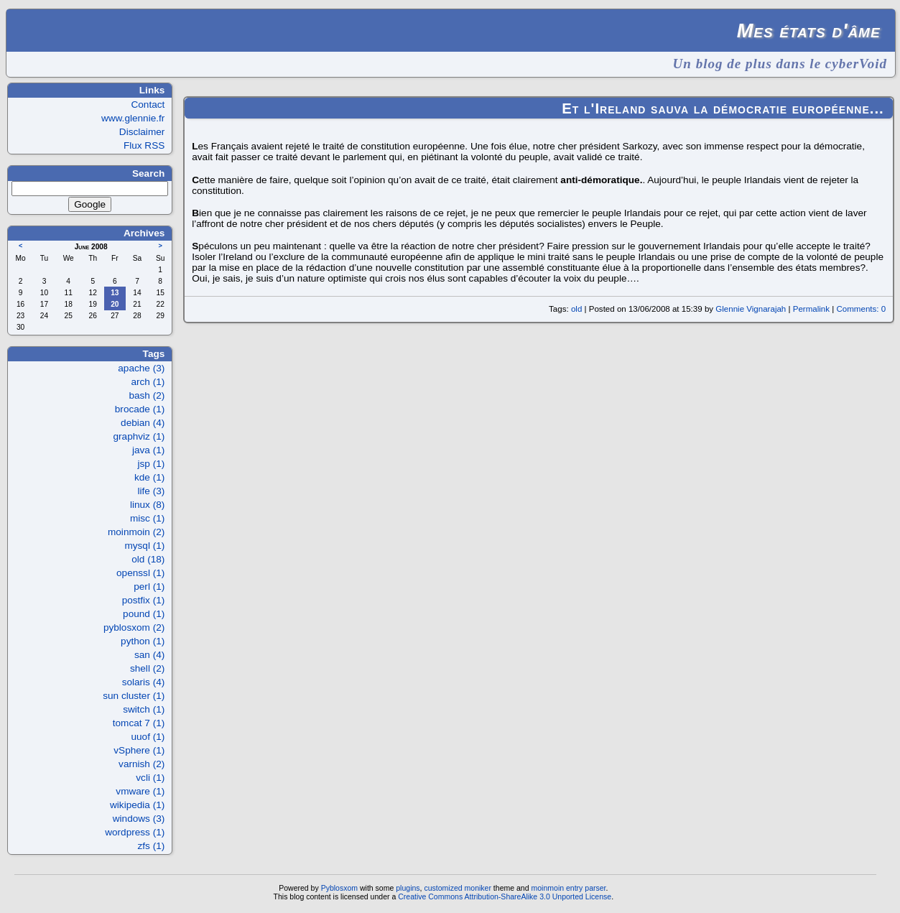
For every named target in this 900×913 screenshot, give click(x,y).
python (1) (142, 641)
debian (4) (142, 422)
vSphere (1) (138, 750)
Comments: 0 (861, 309)
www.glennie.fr (132, 118)
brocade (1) (140, 409)
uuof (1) (147, 736)
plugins (407, 888)
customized (443, 888)
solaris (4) (143, 682)
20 (115, 304)
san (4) (149, 654)
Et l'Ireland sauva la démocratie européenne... (723, 108)
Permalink (811, 309)
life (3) (151, 491)
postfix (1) (143, 600)
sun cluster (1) (133, 695)
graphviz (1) (139, 436)
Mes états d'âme (809, 30)
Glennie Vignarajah (750, 309)
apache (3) (141, 368)
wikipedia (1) (137, 805)
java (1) (148, 450)
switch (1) (143, 709)
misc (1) (147, 518)
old (576, 309)
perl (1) (149, 586)
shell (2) (147, 668)
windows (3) (139, 818)
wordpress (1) (134, 832)
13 (115, 293)
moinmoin (547, 888)
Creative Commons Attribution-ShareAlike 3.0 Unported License (504, 896)
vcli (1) (150, 777)
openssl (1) (140, 572)
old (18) (147, 559)
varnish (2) (141, 764)
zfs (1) (151, 845)
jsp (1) (151, 463)
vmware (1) (140, 791)
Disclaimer (141, 131)
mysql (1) (144, 545)
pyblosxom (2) (133, 627)
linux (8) (147, 504)
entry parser (586, 888)
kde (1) (149, 477)
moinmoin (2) (136, 532)
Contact (147, 104)
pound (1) (143, 613)
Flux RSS (144, 145)
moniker (478, 888)
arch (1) (147, 381)
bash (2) (146, 395)
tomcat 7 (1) (139, 723)
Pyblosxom (339, 888)
